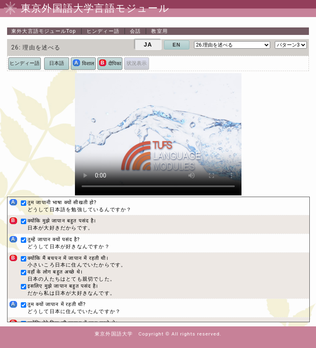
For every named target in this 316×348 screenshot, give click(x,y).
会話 (135, 31)
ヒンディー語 (103, 31)
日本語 (56, 63)
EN (177, 45)
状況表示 (137, 63)
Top (43, 31)
